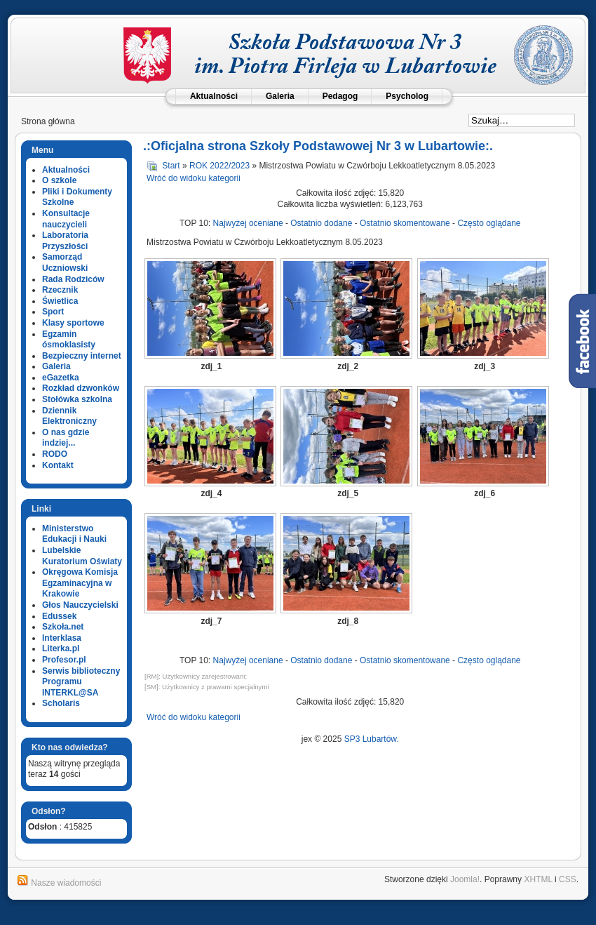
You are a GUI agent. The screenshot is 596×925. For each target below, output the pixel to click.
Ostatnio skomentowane (405, 223)
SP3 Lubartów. (371, 739)
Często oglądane (488, 223)
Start (171, 166)
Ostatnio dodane (321, 223)
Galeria (280, 96)
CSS (567, 879)
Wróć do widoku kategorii (194, 178)
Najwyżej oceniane (248, 223)
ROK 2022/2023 (219, 166)
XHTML (538, 879)
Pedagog (340, 96)
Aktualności (214, 96)
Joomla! (465, 879)
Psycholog (407, 96)
